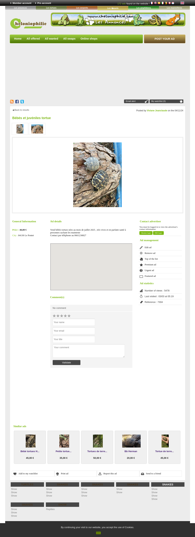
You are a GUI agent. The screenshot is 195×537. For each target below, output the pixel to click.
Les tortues (51, 8)
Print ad (64, 473)
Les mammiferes (174, 8)
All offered (33, 38)
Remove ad (150, 253)
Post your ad (165, 38)
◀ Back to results (20, 110)
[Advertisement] (97, 71)
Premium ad (150, 264)
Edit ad (148, 247)
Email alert (131, 101)
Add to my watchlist (28, 473)
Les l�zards (112, 8)
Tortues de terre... (97, 451)
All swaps (69, 38)
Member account (22, 3)
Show (14, 489)
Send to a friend (153, 473)
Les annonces (20, 8)
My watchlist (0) (158, 101)
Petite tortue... (63, 451)
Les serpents (82, 8)
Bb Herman (131, 451)
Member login (146, 233)
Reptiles (50, 509)
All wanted (51, 38)
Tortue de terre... (164, 451)
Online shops (89, 38)
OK (98, 533)
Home (18, 38)
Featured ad (150, 276)
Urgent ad (149, 270)
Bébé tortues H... (30, 451)
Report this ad (110, 473)
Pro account (44, 3)
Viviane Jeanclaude (157, 110)
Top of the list (151, 259)
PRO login (158, 233)
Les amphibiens (143, 8)
